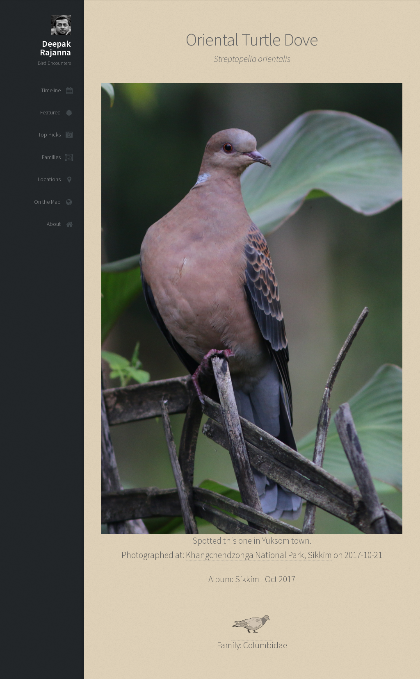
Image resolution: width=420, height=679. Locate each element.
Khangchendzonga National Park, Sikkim (259, 555)
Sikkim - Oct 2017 (265, 579)
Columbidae (265, 645)
